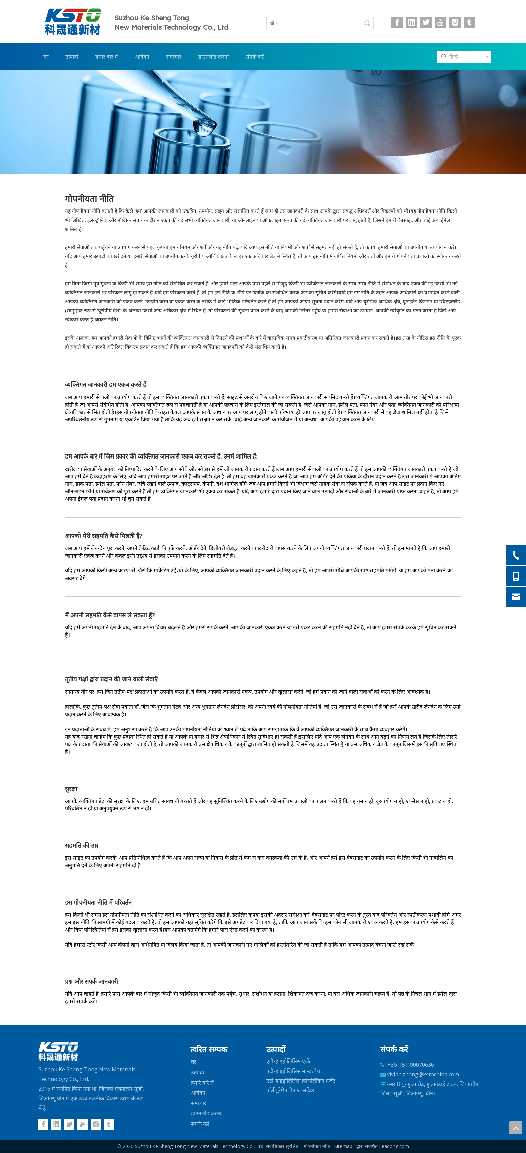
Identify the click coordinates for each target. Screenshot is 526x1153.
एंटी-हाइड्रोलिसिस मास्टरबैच (293, 1071)
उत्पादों (197, 1072)
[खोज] (314, 23)
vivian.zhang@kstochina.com (423, 1074)
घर (193, 1062)
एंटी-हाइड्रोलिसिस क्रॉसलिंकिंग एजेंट (300, 1080)
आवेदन (198, 1092)
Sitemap (343, 1146)
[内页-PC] (263, 122)
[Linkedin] (411, 22)
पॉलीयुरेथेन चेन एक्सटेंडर (290, 1090)
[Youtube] (440, 22)
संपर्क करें (200, 1124)
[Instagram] (455, 22)
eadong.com (395, 1146)
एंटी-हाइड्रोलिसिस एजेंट (289, 1061)
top (515, 1127)
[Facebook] (397, 22)
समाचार (198, 1103)
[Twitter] (426, 22)
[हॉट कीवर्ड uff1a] (367, 23)
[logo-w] (58, 1051)
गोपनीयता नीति (317, 1146)
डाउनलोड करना (206, 1113)
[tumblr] (469, 22)
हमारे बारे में (202, 1082)
